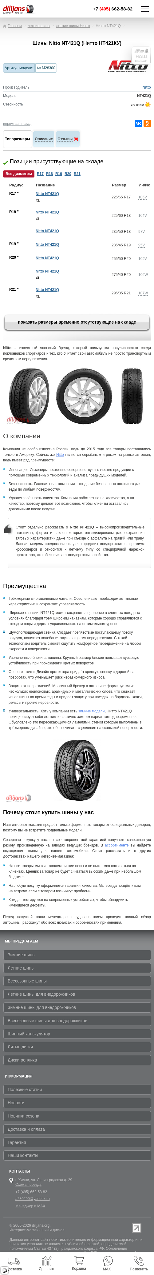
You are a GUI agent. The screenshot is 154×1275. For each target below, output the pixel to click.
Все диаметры (19, 174)
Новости (16, 1102)
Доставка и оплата (26, 1129)
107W (143, 293)
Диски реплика (22, 1060)
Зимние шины (21, 954)
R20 (68, 174)
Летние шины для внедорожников (41, 994)
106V (142, 197)
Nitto (147, 87)
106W (143, 275)
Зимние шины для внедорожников (42, 1007)
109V (142, 259)
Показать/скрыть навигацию (145, 9)
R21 (77, 174)
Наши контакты (23, 1155)
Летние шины (21, 968)
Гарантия (17, 1142)
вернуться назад (17, 124)
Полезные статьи (25, 1089)
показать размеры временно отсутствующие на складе (77, 322)
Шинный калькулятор (29, 1033)
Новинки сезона (23, 1116)
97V (141, 231)
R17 (40, 174)
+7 (112, 8)
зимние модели (91, 711)
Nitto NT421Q (47, 194)
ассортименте (117, 845)
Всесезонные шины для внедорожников (47, 1020)
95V (141, 245)
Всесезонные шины (27, 980)
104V (142, 215)
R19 (58, 174)
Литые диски (20, 1046)
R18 (49, 174)
